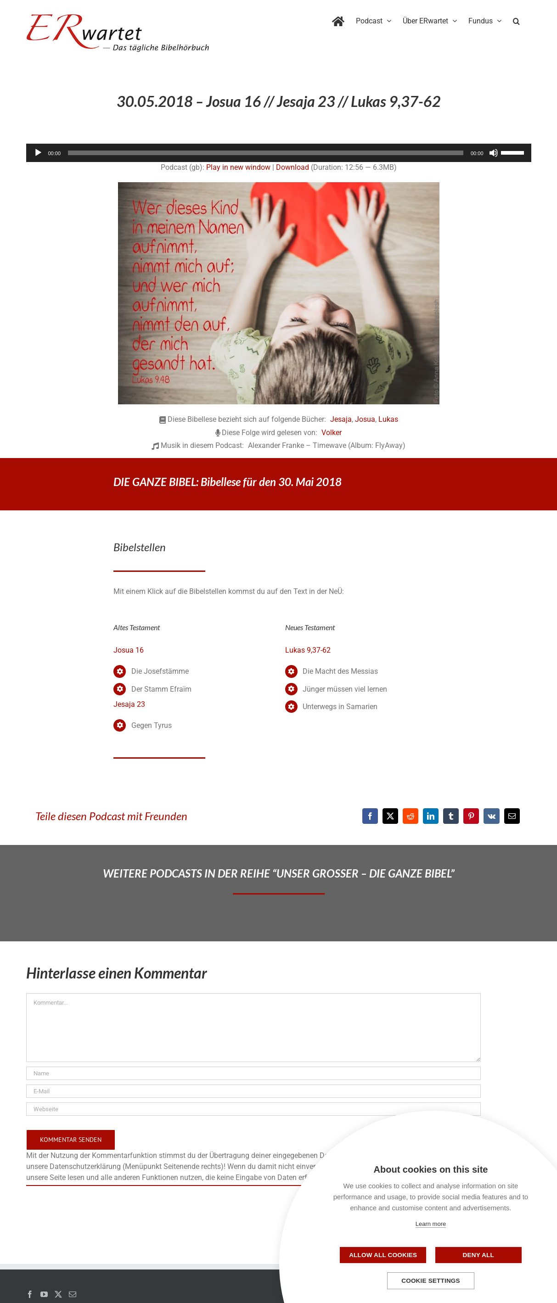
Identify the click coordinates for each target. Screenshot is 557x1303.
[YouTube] (44, 1294)
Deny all (476, 1255)
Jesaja (341, 419)
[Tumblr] (451, 816)
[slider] (265, 153)
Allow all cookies (385, 1255)
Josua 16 (128, 650)
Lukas (388, 419)
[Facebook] (370, 816)
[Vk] (491, 816)
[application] (278, 153)
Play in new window (238, 167)
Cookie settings (430, 1280)
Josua (365, 419)
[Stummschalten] (493, 152)
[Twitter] (58, 1294)
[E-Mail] (512, 816)
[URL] (253, 1109)
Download (292, 167)
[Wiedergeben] (38, 152)
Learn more (431, 1223)
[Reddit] (410, 816)
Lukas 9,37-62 (308, 650)
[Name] (253, 1073)
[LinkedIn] (431, 816)
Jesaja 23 (129, 704)
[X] (390, 816)
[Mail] (72, 1294)
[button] (516, 19)
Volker (331, 432)
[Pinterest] (471, 816)
